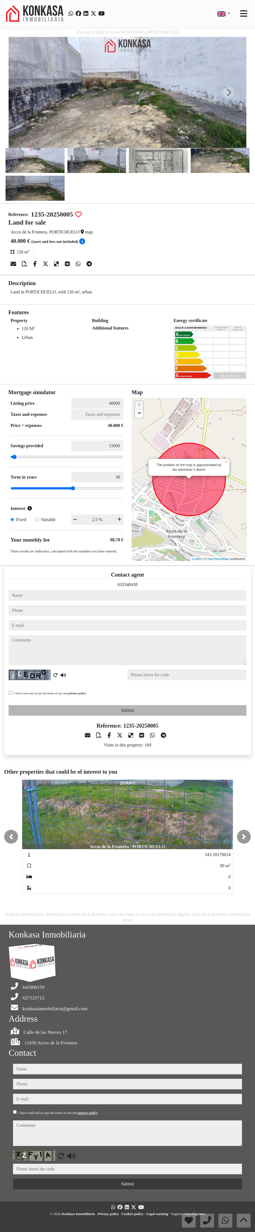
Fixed (21, 519)
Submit (127, 710)
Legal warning (157, 1214)
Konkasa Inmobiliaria (79, 1214)
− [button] (139, 413)
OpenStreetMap (218, 558)
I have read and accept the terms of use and (50, 693)
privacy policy (77, 693)
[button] (11, 837)
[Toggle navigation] (244, 13)
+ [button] (139, 405)
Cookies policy (133, 1214)
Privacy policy (109, 1214)
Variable (48, 519)
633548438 (127, 584)
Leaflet (197, 558)
